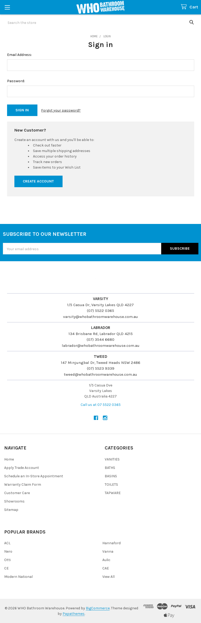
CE (6, 568)
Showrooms (14, 501)
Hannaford (111, 543)
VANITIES (112, 459)
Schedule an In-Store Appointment (33, 476)
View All (108, 576)
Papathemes (74, 613)
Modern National (18, 576)
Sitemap (11, 509)
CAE (105, 568)
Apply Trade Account (21, 467)
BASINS (111, 476)
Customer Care (17, 493)
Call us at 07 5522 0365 (101, 404)
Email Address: (19, 55)
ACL (7, 543)
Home (9, 459)
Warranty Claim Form (22, 484)
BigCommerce (98, 608)
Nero (8, 551)
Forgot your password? (61, 110)
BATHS (110, 467)
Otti (7, 560)
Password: (16, 81)
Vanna (107, 551)
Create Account (38, 181)
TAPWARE (113, 493)
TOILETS (111, 484)
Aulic (106, 560)
